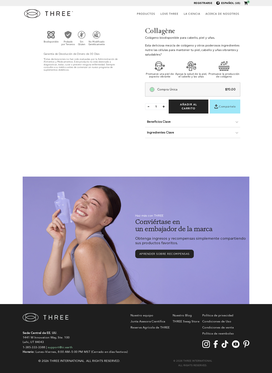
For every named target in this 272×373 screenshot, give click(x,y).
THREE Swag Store (186, 321)
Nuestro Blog (182, 315)
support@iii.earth (60, 347)
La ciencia (192, 13)
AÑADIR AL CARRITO (188, 106)
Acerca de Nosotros (222, 13)
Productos (146, 13)
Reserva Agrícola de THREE (150, 327)
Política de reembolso (218, 333)
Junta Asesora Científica (148, 321)
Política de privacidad (217, 315)
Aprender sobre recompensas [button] (164, 254)
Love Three (169, 13)
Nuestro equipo (142, 315)
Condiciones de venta (218, 327)
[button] (246, 3)
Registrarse (203, 3)
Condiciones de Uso (216, 321)
